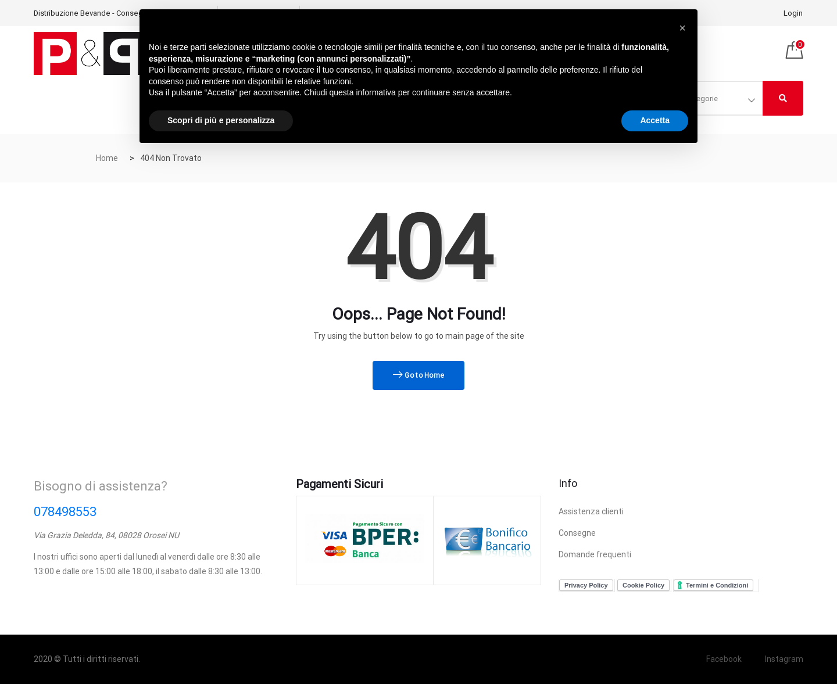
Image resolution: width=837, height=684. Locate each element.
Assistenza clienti (591, 511)
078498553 (65, 511)
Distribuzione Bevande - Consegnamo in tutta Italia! (120, 13)
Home (107, 158)
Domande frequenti (595, 554)
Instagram (784, 659)
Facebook (724, 659)
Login (793, 13)
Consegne (577, 533)
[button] (682, 28)
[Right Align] (783, 98)
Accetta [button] (655, 120)
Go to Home (419, 375)
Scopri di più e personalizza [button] (220, 120)
